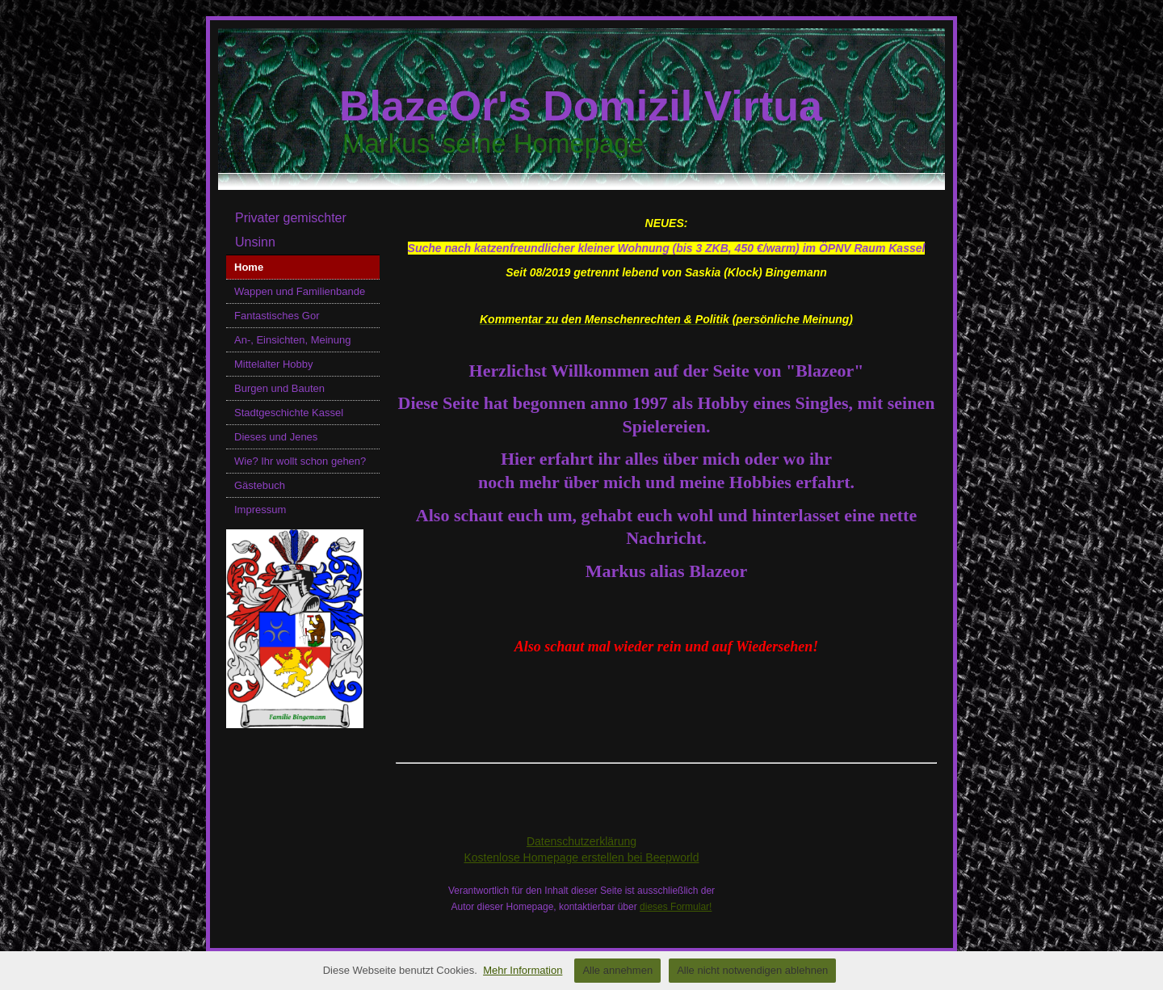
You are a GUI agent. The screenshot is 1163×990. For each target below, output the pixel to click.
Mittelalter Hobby (273, 364)
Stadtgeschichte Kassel (288, 413)
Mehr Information (522, 970)
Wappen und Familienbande (299, 291)
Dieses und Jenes (275, 437)
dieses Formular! (676, 906)
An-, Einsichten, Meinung (292, 340)
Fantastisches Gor (277, 316)
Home (248, 267)
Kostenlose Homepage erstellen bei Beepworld (581, 857)
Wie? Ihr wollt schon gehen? (300, 461)
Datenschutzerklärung (581, 841)
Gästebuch (259, 485)
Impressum (260, 509)
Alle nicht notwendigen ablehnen (752, 970)
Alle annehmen (617, 970)
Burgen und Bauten (279, 388)
